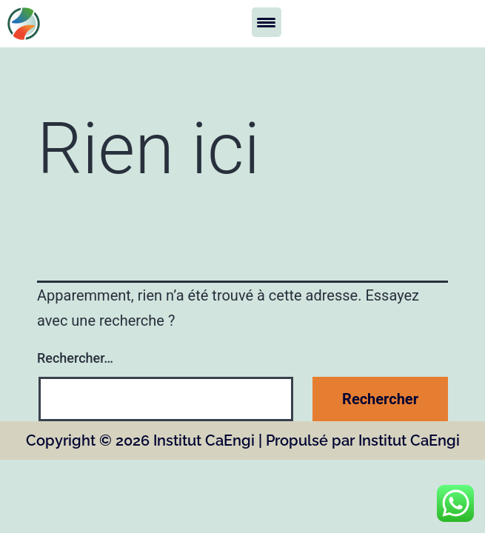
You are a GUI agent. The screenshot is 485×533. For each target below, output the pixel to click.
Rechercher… (75, 358)
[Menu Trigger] (266, 22)
